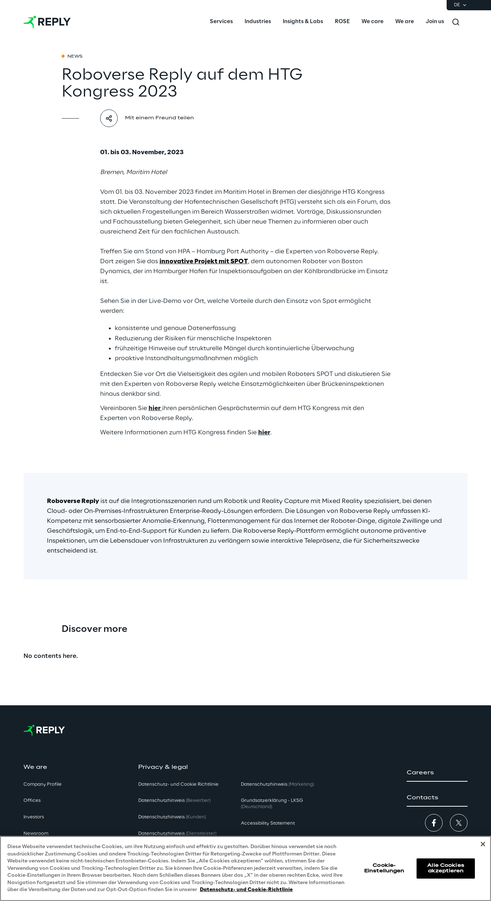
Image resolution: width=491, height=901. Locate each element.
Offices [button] (32, 800)
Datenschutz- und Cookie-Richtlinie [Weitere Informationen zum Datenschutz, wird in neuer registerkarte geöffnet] (246, 890)
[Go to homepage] (47, 22)
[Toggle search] (456, 22)
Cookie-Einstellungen (384, 868)
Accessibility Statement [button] (268, 823)
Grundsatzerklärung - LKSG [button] (272, 803)
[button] (437, 773)
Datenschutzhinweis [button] (174, 800)
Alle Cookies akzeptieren (445, 868)
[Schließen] (483, 844)
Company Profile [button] (42, 784)
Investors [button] (33, 817)
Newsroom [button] (35, 833)
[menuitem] (221, 22)
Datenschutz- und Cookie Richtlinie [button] (178, 784)
